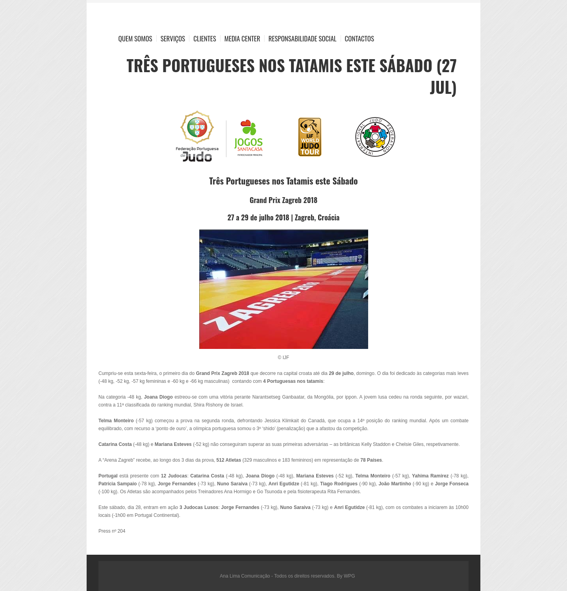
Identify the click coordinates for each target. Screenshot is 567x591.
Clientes (204, 38)
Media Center (242, 38)
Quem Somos (135, 38)
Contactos (359, 38)
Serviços (173, 38)
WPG (349, 576)
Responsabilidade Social (303, 38)
